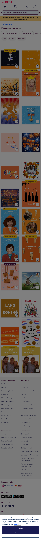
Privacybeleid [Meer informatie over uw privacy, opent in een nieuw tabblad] (17, 524)
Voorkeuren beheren (20, 536)
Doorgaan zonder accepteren (20, 532)
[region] (20, 526)
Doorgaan (20, 528)
